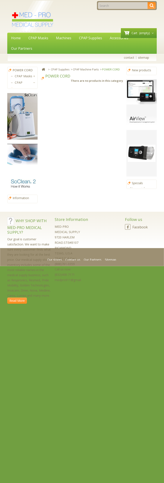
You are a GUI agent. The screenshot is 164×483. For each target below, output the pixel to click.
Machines (63, 38)
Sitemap (110, 473)
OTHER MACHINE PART (26, 146)
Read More (17, 460)
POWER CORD (24, 117)
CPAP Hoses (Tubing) (22, 191)
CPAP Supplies (90, 38)
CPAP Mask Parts (25, 175)
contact (129, 57)
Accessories (119, 38)
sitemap (143, 57)
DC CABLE (23, 130)
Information (21, 351)
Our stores (22, 357)
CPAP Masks (38, 38)
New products (141, 70)
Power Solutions (21, 233)
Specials (137, 189)
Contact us (73, 473)
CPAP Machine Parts (23, 101)
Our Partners (21, 48)
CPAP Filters (21, 162)
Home (16, 38)
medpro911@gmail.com (71, 440)
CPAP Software (21, 220)
